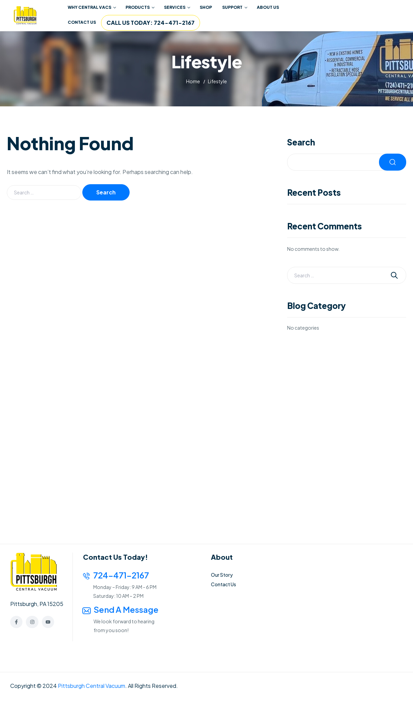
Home (193, 81)
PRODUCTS (140, 7)
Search (301, 142)
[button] (91, 7)
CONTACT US (82, 22)
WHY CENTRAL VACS (92, 7)
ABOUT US (268, 7)
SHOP (206, 7)
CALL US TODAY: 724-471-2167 (150, 22)
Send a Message (126, 609)
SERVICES (177, 7)
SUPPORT (234, 7)
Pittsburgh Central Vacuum (91, 685)
